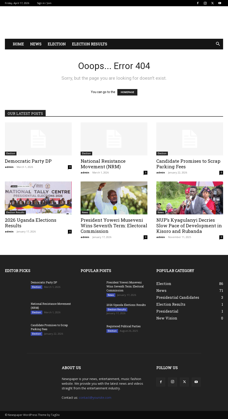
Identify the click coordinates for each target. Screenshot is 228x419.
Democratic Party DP (28, 161)
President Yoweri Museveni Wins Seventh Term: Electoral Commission (114, 225)
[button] (217, 44)
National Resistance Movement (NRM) (103, 164)
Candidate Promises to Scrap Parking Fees (188, 164)
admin (9, 167)
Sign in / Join (44, 3)
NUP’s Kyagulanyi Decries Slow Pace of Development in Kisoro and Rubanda (189, 225)
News (35, 44)
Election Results (89, 44)
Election (57, 44)
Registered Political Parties (123, 326)
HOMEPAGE (127, 92)
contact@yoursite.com (95, 397)
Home (18, 44)
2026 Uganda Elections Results (30, 223)
